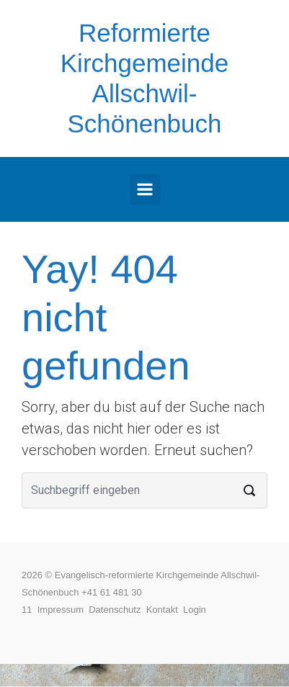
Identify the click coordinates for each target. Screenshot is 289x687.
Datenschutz (117, 609)
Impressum (63, 609)
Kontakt (164, 609)
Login (194, 609)
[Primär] (145, 189)
